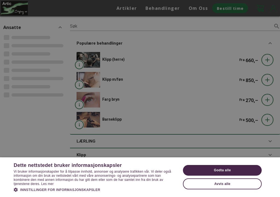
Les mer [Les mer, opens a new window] (47, 184)
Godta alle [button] (222, 170)
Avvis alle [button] (222, 184)
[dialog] (140, 98)
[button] (95, 189)
